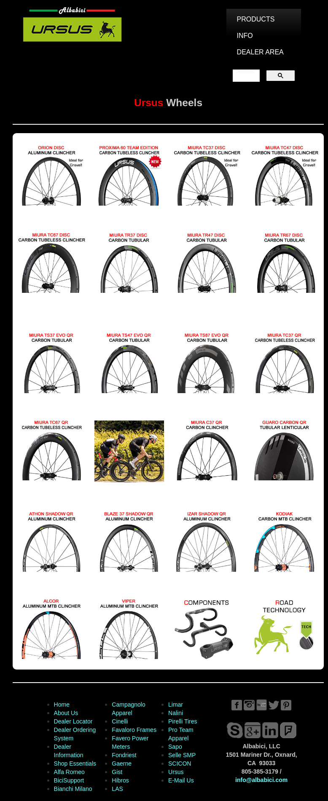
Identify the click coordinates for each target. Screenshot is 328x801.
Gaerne (122, 763)
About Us (66, 713)
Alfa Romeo (69, 772)
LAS (117, 788)
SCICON (179, 763)
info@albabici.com (261, 780)
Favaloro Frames (134, 729)
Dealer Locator (73, 721)
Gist (117, 772)
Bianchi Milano (73, 788)
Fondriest (124, 755)
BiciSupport (69, 780)
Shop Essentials (75, 763)
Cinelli (120, 721)
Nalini (175, 713)
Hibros (120, 780)
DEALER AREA (260, 52)
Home (62, 704)
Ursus (176, 772)
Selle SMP (182, 755)
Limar (175, 704)
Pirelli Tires (182, 721)
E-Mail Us (181, 780)
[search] (245, 76)
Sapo (175, 746)
